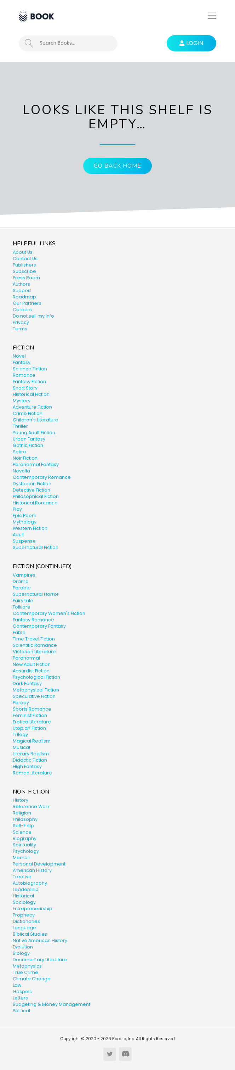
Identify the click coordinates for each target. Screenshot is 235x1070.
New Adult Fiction (32, 664)
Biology (21, 953)
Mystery (21, 401)
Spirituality (24, 845)
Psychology (26, 851)
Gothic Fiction (28, 445)
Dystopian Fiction (32, 484)
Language (24, 928)
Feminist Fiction (30, 715)
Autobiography (30, 883)
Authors (21, 284)
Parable (22, 588)
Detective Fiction (31, 490)
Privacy (21, 322)
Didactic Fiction (30, 760)
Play (17, 509)
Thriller (20, 426)
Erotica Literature (32, 722)
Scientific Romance (35, 645)
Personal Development (39, 864)
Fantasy (21, 362)
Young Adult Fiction (34, 433)
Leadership (26, 889)
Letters (20, 998)
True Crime (25, 972)
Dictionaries (26, 921)
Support (22, 290)
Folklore (21, 607)
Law (17, 985)
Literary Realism (31, 754)
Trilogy (20, 735)
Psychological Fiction (36, 677)
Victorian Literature (34, 652)
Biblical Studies (30, 934)
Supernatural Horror (36, 594)
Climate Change (32, 979)
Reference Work (31, 806)
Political (21, 1011)
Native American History (40, 940)
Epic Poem (24, 515)
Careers (22, 310)
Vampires (24, 575)
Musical (21, 747)
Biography (24, 838)
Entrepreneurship (32, 909)
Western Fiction (30, 528)
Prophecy (24, 915)
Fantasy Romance (33, 620)
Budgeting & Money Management (51, 1004)
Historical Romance (35, 503)
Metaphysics (27, 966)
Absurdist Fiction (31, 671)
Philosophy (25, 819)
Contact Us (25, 259)
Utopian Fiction (29, 728)
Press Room (26, 278)
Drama (21, 581)
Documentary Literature (40, 960)
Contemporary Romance (42, 477)
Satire (19, 452)
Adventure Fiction (32, 407)
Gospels (22, 991)
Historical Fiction (31, 394)
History (20, 800)
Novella (21, 471)
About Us (23, 252)
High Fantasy (27, 766)
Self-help (23, 826)
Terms (20, 329)
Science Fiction (30, 369)
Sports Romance (32, 709)
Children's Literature (35, 420)
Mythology (24, 522)
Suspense (24, 541)
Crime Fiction (27, 413)
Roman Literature (32, 773)
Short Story (25, 388)
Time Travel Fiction (34, 639)
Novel (19, 356)
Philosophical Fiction (36, 496)
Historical (23, 896)
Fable (19, 632)
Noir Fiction (25, 458)
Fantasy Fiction (29, 382)
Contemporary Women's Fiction (49, 613)
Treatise (22, 877)
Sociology (24, 902)
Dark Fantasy (27, 683)
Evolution (23, 947)
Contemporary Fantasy (39, 626)
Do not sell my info (33, 316)
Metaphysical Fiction (36, 690)
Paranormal (26, 658)
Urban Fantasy (29, 439)
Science (22, 832)
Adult (18, 535)
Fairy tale (23, 601)
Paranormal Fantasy (36, 464)
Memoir (21, 858)
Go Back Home (117, 166)
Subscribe (24, 271)
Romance (24, 375)
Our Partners (27, 303)
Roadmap (24, 297)
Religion (22, 813)
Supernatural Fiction (35, 547)
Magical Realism (32, 741)
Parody (21, 703)
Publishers (24, 265)
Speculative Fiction (34, 696)
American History (32, 870)
